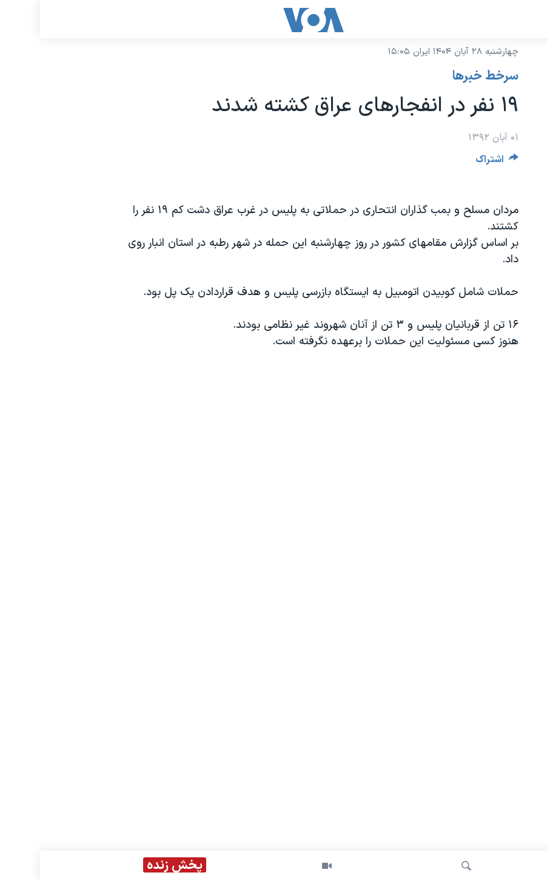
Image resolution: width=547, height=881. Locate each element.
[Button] (457, 162)
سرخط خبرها (445, 76)
